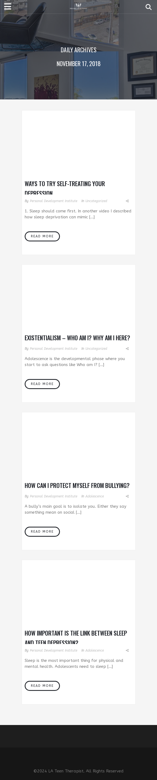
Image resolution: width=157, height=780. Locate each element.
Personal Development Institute (53, 201)
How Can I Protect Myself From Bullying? (77, 485)
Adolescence (94, 496)
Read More (42, 236)
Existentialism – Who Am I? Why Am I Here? (77, 337)
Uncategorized (96, 201)
